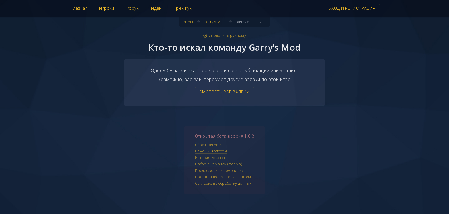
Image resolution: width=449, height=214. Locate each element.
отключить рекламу (224, 35)
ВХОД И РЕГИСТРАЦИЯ (351, 8)
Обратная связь (210, 145)
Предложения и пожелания (219, 170)
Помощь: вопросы (211, 151)
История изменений (213, 158)
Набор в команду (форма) (218, 164)
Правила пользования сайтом (223, 177)
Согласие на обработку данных (223, 183)
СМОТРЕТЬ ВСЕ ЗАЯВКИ (224, 92)
